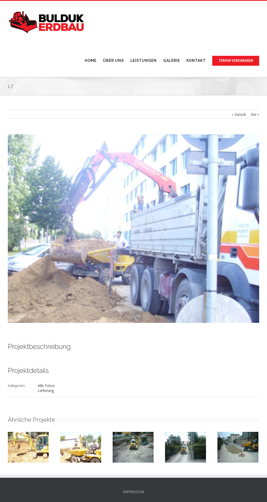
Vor (254, 114)
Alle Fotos (46, 385)
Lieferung (46, 390)
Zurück (240, 114)
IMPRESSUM (133, 491)
